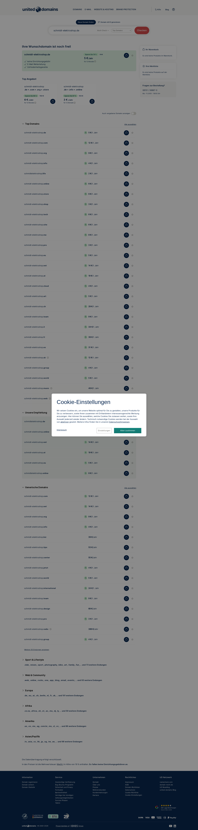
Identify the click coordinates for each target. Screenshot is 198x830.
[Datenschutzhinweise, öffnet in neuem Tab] (119, 422)
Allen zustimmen (127, 430)
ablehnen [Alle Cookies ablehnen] (64, 422)
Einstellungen (104, 430)
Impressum (62, 430)
